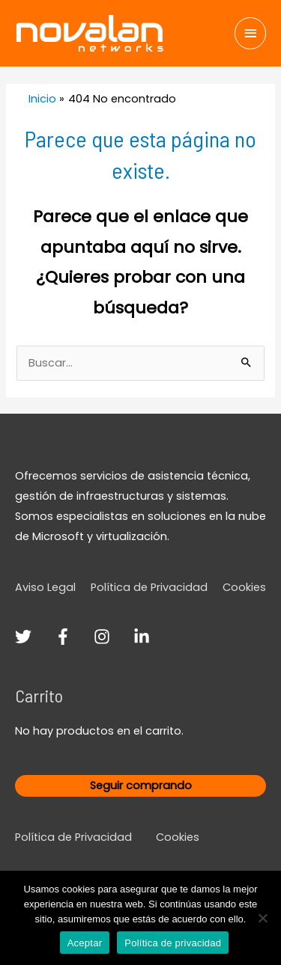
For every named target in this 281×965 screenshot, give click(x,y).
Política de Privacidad (149, 587)
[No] (262, 917)
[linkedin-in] (144, 636)
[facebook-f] (73, 636)
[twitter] (33, 636)
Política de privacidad (172, 943)
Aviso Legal (45, 587)
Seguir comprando (141, 785)
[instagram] (112, 636)
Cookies (244, 587)
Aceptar (85, 943)
